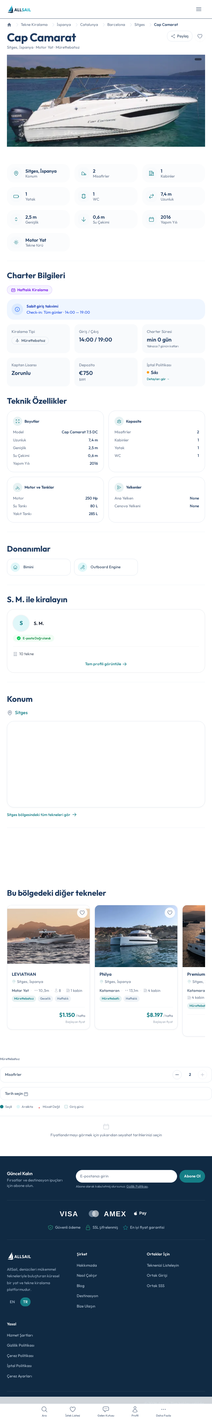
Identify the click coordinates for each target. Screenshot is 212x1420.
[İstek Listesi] (73, 1412)
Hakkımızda (87, 1265)
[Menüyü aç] (198, 9)
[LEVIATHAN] (48, 967)
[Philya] (136, 967)
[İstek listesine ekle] (200, 36)
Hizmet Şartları (20, 1335)
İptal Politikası (19, 1365)
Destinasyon (87, 1295)
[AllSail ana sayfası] (19, 9)
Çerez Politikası (20, 1355)
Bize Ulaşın (86, 1306)
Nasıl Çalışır (87, 1275)
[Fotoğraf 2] (106, 151)
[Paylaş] (179, 36)
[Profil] (135, 1412)
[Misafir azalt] (177, 1074)
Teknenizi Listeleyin (163, 1265)
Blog (81, 1285)
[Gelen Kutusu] (106, 1412)
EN (12, 1301)
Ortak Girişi (157, 1275)
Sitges (21, 712)
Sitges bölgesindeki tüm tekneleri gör (42, 814)
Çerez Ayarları (19, 1376)
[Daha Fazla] (164, 1412)
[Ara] (44, 1412)
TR (25, 1301)
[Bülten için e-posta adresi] (126, 1176)
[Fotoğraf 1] (102, 151)
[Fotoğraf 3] (110, 151)
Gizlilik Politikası (137, 1186)
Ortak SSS (155, 1285)
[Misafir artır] (202, 1074)
